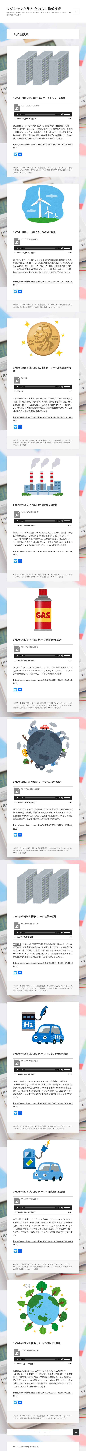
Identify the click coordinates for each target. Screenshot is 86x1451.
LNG (51, 703)
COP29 (56, 848)
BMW (51, 1126)
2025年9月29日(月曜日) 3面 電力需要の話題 (35, 504)
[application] (43, 114)
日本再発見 (31, 442)
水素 (65, 705)
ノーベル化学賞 (55, 440)
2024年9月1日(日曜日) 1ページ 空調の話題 (34, 916)
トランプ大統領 (24, 850)
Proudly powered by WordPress (25, 1447)
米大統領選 (58, 1267)
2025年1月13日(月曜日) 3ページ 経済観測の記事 (37, 639)
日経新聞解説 (41, 168)
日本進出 (40, 1267)
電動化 (30, 990)
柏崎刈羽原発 (25, 170)
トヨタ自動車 (19, 1081)
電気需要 (54, 170)
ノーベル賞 (66, 440)
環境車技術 (42, 1128)
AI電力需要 (53, 574)
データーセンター (58, 168)
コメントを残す (27, 172)
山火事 (60, 705)
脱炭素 (41, 170)
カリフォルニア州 (22, 705)
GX (60, 1416)
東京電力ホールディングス (24, 126)
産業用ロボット (63, 988)
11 (50, 1432)
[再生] (17, 114)
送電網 (47, 170)
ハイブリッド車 (18, 1128)
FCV (58, 1126)
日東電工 (17, 1371)
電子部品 (43, 708)
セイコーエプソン (19, 988)
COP (51, 848)
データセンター (32, 988)
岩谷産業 (55, 667)
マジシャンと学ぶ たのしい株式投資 (34, 8)
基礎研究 (23, 442)
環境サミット (49, 1267)
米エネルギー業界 (37, 577)
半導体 (55, 705)
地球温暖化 (29, 307)
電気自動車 (43, 307)
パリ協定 (49, 705)
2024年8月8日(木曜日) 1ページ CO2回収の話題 (36, 1343)
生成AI (55, 988)
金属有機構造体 (64, 442)
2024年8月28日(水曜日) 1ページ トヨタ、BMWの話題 (40, 1053)
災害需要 (23, 708)
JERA (60, 574)
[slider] (40, 114)
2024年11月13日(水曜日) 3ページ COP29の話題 (37, 781)
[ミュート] (62, 114)
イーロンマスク (65, 848)
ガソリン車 (61, 986)
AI (50, 168)
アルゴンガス (58, 703)
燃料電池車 (33, 1128)
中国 (30, 1267)
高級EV (21, 1269)
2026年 (51, 986)
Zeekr (58, 1264)
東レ (45, 1418)
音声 (16, 168)
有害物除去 (49, 442)
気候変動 (60, 850)
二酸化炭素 (23, 1418)
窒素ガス (31, 708)
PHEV (62, 1126)
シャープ (69, 986)
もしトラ (64, 1264)
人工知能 (68, 168)
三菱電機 (17, 944)
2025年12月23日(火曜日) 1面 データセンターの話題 (39, 98)
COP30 (52, 305)
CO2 (56, 1416)
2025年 (51, 1416)
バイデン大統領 (22, 1267)
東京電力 (16, 170)
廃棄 (34, 1267)
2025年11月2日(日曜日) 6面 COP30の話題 (34, 232)
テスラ (15, 850)
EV (56, 305)
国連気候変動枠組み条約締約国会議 (43, 850)
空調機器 (19, 990)
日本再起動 (40, 442)
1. (25, 119)
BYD (51, 1264)
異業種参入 (35, 170)
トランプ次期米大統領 (37, 705)
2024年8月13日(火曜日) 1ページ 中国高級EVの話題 (39, 1191)
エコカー (68, 1126)
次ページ (76, 1432)
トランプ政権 (25, 577)
